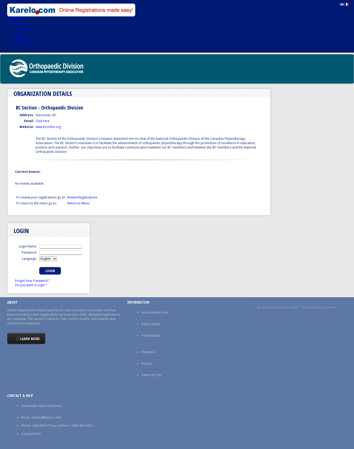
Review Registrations (82, 197)
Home (19, 24)
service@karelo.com (46, 417)
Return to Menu (78, 203)
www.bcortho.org (48, 127)
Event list (21, 37)
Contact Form (31, 434)
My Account (23, 42)
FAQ (18, 33)
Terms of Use (151, 375)
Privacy (147, 363)
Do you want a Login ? (31, 285)
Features (148, 352)
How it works (151, 324)
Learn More (30, 338)
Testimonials (151, 335)
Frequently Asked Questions (41, 406)
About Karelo (24, 29)
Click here (43, 121)
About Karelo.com (155, 312)
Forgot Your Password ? (32, 280)
